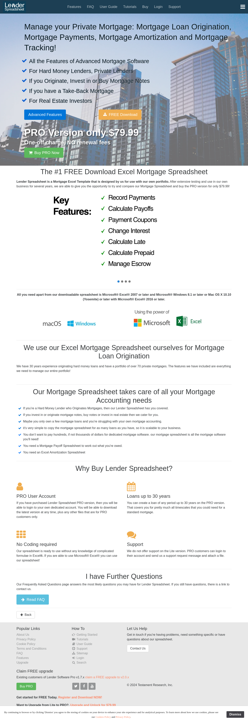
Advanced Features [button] (45, 114)
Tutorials (129, 7)
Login (158, 7)
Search (79, 662)
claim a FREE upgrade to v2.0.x (107, 677)
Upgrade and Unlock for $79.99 (93, 705)
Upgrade (22, 662)
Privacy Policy (26, 639)
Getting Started (84, 634)
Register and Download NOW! (80, 697)
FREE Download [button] (120, 114)
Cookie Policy (25, 644)
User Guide (108, 7)
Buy (145, 7)
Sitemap (80, 653)
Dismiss (235, 714)
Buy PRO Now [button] (43, 153)
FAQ (90, 7)
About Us (22, 634)
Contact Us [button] (138, 648)
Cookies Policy (103, 716)
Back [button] (26, 614)
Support (174, 7)
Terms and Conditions (31, 648)
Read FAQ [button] (33, 599)
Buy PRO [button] (26, 686)
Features (74, 7)
